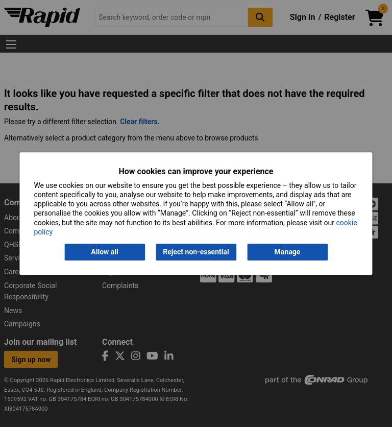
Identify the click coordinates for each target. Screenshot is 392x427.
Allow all (104, 252)
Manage (288, 252)
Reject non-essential (196, 252)
